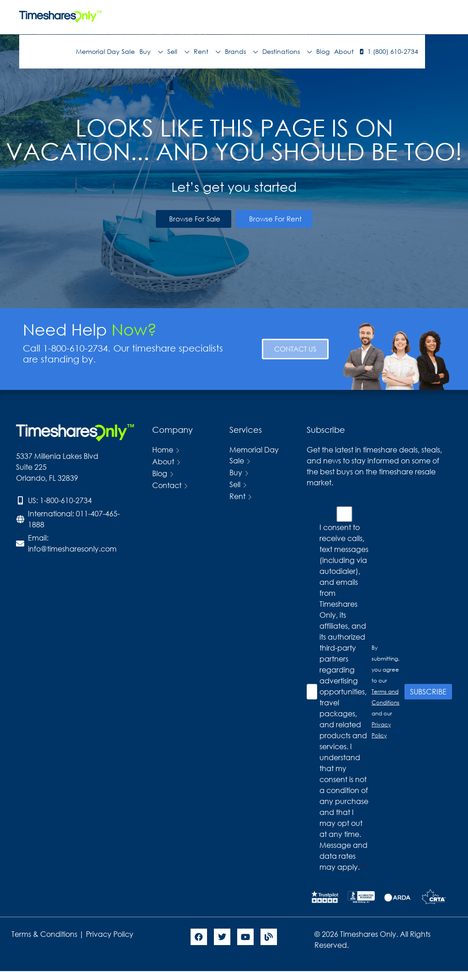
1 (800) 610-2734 (392, 51)
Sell (178, 51)
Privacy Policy (110, 934)
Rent (207, 51)
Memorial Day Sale (105, 51)
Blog (323, 51)
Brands (241, 51)
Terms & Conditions (44, 934)
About (344, 51)
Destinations (287, 51)
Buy (151, 51)
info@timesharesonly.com (72, 548)
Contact (166, 485)
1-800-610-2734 (66, 500)
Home (162, 449)
